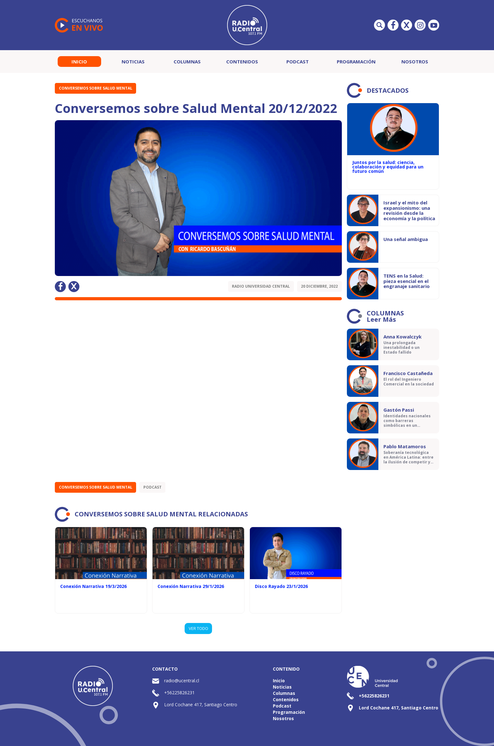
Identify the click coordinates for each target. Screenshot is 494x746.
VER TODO (198, 628)
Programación (356, 61)
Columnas (187, 61)
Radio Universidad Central (261, 286)
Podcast (297, 61)
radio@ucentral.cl (181, 681)
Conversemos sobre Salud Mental (95, 88)
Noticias (133, 61)
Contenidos (242, 61)
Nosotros (414, 61)
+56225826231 (179, 693)
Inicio (79, 61)
